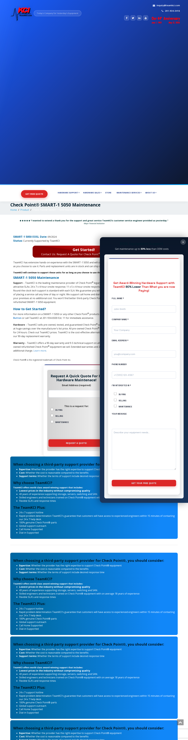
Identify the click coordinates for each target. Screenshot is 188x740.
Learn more (39, 350)
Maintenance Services (129, 192)
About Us (151, 192)
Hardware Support (69, 192)
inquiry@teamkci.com (168, 5)
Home (13, 209)
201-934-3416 (172, 10)
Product (24, 209)
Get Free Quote (34, 194)
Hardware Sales (92, 192)
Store (108, 192)
